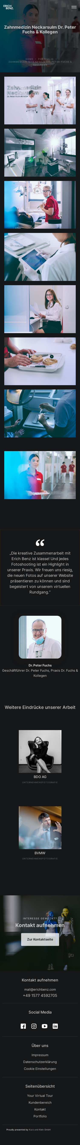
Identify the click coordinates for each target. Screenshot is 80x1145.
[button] (74, 7)
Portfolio (46, 66)
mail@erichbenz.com (40, 989)
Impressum (40, 1055)
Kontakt (40, 1109)
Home (29, 66)
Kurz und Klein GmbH (40, 1129)
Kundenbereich (40, 1102)
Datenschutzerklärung (40, 1062)
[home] (8, 7)
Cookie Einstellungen (40, 1069)
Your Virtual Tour (40, 1096)
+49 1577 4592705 (40, 995)
